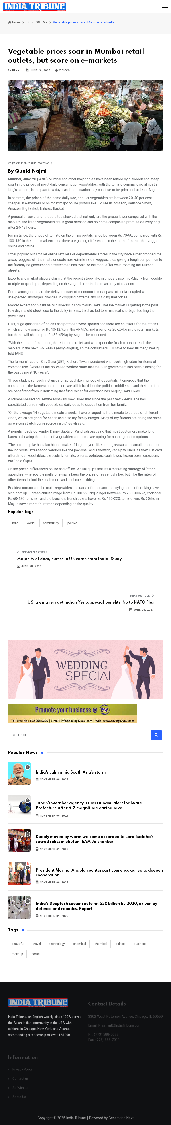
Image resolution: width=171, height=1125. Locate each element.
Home (14, 22)
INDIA (15, 523)
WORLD (31, 523)
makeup (17, 954)
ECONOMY (39, 22)
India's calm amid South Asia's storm (71, 772)
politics (120, 944)
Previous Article (32, 552)
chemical (79, 944)
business (140, 944)
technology (57, 944)
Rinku (16, 70)
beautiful (18, 944)
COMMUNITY (51, 523)
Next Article (142, 595)
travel (37, 944)
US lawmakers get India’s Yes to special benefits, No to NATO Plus (91, 602)
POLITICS (72, 523)
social (36, 954)
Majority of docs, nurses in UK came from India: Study (69, 559)
